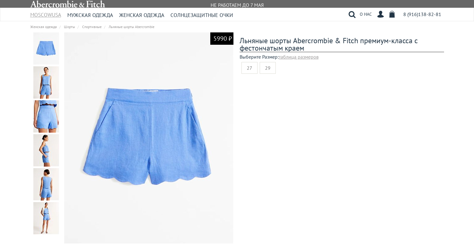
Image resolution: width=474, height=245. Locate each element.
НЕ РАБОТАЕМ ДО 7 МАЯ (237, 5)
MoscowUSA (45, 12)
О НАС (366, 14)
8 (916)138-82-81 (422, 14)
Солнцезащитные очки (201, 15)
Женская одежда (141, 15)
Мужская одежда (90, 15)
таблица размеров (299, 57)
